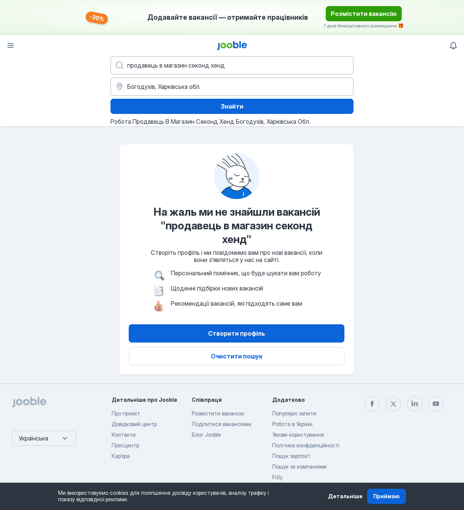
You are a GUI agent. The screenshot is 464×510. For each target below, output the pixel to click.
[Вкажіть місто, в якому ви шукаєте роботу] (232, 86)
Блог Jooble (206, 434)
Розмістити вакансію (364, 13)
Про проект (126, 413)
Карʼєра (121, 456)
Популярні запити (294, 413)
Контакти (124, 434)
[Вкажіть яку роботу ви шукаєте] (232, 65)
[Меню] (10, 45)
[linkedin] (414, 403)
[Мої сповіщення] (453, 46)
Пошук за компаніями (299, 466)
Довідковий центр (134, 424)
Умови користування (298, 434)
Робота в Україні (292, 424)
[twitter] (393, 403)
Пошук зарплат (291, 456)
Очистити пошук (236, 356)
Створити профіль (236, 333)
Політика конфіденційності (305, 445)
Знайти (232, 106)
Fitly (277, 477)
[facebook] (372, 403)
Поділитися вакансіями (221, 424)
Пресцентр (125, 445)
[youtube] (435, 403)
